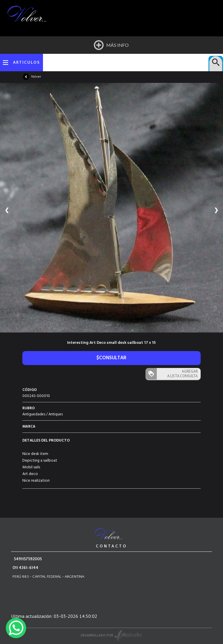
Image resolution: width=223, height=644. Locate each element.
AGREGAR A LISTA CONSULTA (182, 373)
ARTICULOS (26, 62)
